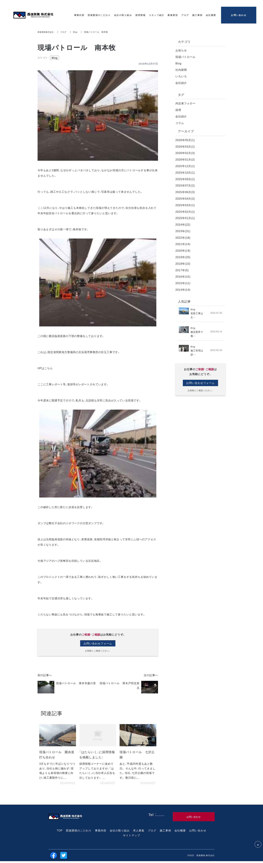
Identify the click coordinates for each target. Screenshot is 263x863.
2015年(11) (182, 283)
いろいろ (181, 76)
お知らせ (181, 50)
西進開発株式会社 (46, 31)
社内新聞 (181, 70)
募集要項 (173, 15)
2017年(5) (182, 270)
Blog (77, 31)
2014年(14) (182, 289)
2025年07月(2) (185, 185)
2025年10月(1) (185, 172)
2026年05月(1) (185, 140)
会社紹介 (181, 83)
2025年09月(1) (185, 179)
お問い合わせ (197, 832)
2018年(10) (182, 263)
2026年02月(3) (185, 153)
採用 (178, 110)
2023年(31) (182, 231)
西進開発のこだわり (79, 832)
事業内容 (100, 832)
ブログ (65, 31)
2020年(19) (182, 250)
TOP (60, 832)
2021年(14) (182, 244)
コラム (179, 123)
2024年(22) (182, 224)
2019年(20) (182, 257)
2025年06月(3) (185, 192)
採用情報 (140, 15)
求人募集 (138, 832)
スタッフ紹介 (156, 15)
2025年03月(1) (185, 205)
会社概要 (180, 832)
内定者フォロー (185, 103)
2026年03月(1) (185, 146)
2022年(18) (182, 238)
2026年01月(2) (185, 159)
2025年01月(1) (185, 218)
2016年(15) (182, 276)
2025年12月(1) (185, 166)
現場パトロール (185, 57)
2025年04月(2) (185, 198)
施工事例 (165, 832)
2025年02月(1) (185, 212)
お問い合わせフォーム (98, 643)
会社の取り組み (120, 832)
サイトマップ (131, 837)
